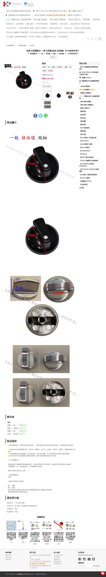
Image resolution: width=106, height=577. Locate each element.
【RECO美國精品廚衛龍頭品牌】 (18, 11)
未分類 (81, 188)
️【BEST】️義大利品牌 (82, 28)
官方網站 (8, 557)
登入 (62, 555)
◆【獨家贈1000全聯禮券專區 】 (18, 15)
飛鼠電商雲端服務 (41, 574)
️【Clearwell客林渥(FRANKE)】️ (42, 32)
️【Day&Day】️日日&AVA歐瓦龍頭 (70, 32)
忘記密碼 (57, 557)
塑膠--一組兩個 (57, 67)
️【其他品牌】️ (63, 36)
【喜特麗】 (19, 24)
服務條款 (57, 559)
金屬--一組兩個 (48, 71)
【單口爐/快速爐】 (40, 19)
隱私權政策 (57, 561)
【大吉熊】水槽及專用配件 (16, 36)
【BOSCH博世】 (41, 28)
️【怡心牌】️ (63, 24)
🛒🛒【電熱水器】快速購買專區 (18, 19)
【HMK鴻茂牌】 (42, 24)
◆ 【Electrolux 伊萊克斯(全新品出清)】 (50, 11)
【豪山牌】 (29, 24)
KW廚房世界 (10, 45)
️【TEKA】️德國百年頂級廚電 (16, 32)
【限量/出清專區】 (74, 15)
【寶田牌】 (53, 24)
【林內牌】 (96, 19)
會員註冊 (57, 555)
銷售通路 (8, 559)
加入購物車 (47, 86)
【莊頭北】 (9, 24)
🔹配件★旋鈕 (21, 45)
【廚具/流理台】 (74, 19)
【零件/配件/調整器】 (58, 19)
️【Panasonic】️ (56, 28)
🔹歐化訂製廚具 (39, 15)
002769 (32, 45)
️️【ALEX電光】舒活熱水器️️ (79, 24)
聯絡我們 (8, 555)
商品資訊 (53, 57)
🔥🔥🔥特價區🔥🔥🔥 (56, 15)
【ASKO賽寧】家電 (26, 28)
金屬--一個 (67, 67)
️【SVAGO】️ (68, 28)
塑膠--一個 (46, 67)
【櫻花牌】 (86, 19)
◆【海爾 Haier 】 (76, 11)
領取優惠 (96, 566)
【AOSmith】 (11, 28)
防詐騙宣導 (57, 564)
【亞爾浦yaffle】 (49, 36)
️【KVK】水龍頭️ (34, 36)
